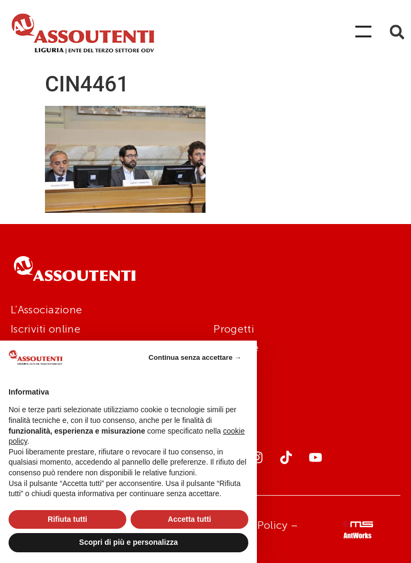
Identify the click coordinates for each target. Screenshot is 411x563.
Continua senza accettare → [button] (195, 357)
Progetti (234, 328)
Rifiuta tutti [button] (67, 519)
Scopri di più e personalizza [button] (128, 542)
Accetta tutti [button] (189, 519)
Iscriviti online (45, 328)
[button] (396, 32)
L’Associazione (46, 309)
